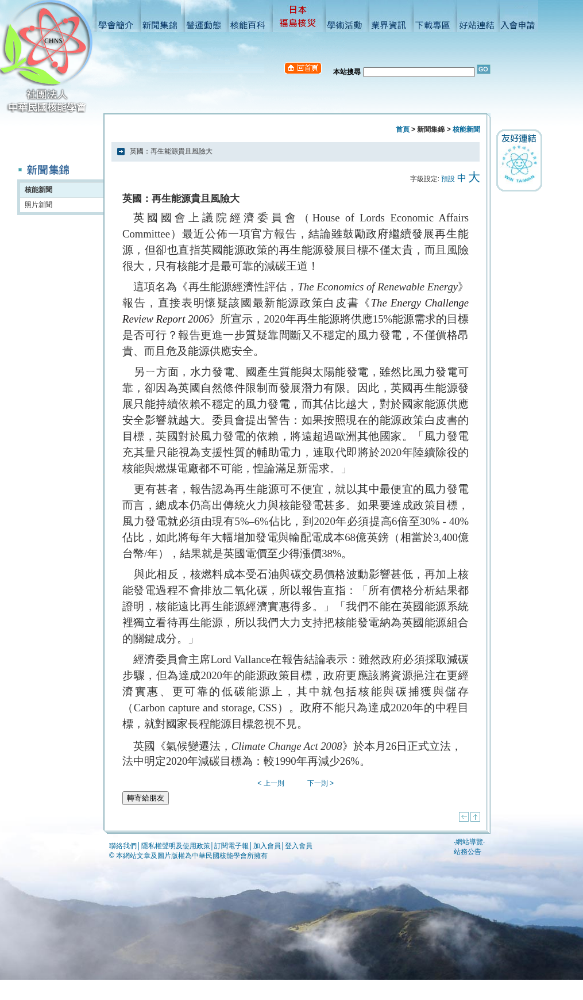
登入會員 (298, 846)
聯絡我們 (123, 846)
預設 (448, 179)
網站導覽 (469, 842)
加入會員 (267, 846)
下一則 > (320, 783)
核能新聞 (38, 190)
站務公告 (467, 852)
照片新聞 (38, 205)
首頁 (403, 129)
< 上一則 (270, 783)
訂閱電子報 (231, 846)
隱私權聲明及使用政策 (175, 846)
